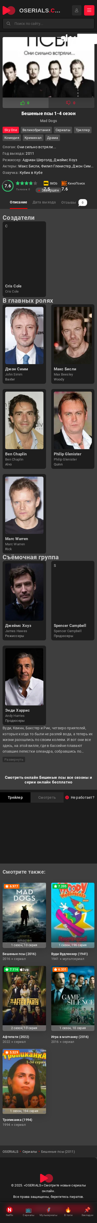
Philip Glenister (67, 454)
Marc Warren (16, 538)
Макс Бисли (65, 369)
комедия (11, 138)
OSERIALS (10, 1152)
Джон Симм (16, 369)
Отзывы (74, 202)
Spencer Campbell (70, 625)
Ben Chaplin (16, 454)
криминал (33, 138)
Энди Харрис (17, 710)
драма (52, 138)
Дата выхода (44, 202)
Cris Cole (13, 286)
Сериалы (63, 130)
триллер (83, 130)
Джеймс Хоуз (18, 625)
